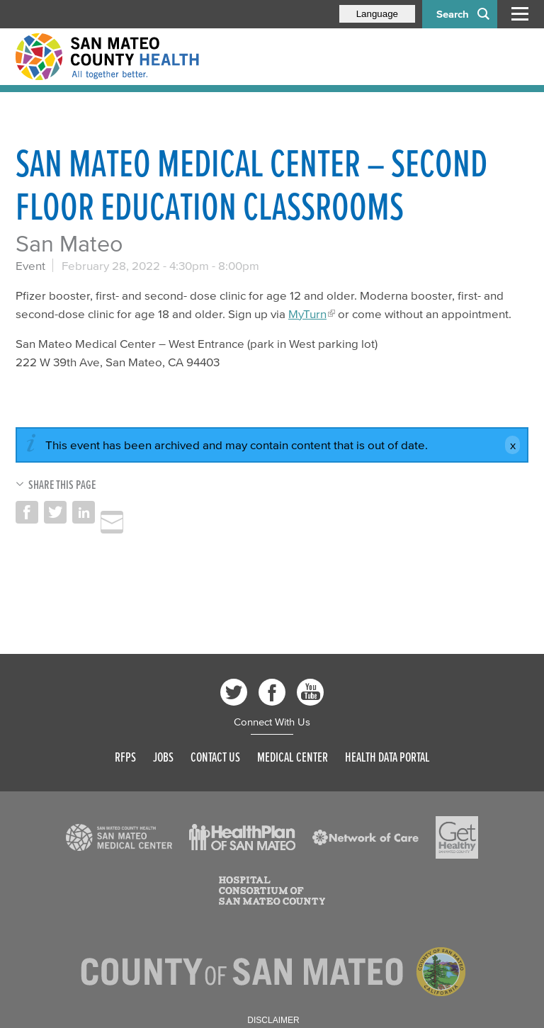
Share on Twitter (55, 512)
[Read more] (119, 837)
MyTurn (307, 313)
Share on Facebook (27, 512)
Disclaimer (273, 1020)
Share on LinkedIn (83, 512)
